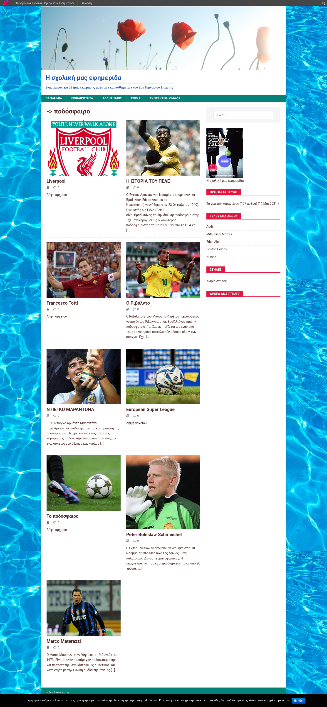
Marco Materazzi (64, 641)
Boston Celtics (216, 249)
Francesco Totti (62, 303)
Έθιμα (138, 98)
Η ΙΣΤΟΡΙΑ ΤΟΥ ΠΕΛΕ (148, 181)
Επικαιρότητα (83, 98)
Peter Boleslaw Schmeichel (154, 534)
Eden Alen (213, 242)
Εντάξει (298, 700)
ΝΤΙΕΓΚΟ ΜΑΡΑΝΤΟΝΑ (70, 409)
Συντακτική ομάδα (168, 98)
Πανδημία (53, 98)
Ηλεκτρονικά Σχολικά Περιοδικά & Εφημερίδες (44, 3)
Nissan (211, 257)
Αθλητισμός (114, 98)
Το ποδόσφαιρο (63, 516)
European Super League (150, 409)
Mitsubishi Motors (219, 234)
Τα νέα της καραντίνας (222, 203)
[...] (128, 230)
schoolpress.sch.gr (58, 692)
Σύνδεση (86, 3)
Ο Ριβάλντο (138, 303)
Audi (209, 227)
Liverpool (56, 181)
